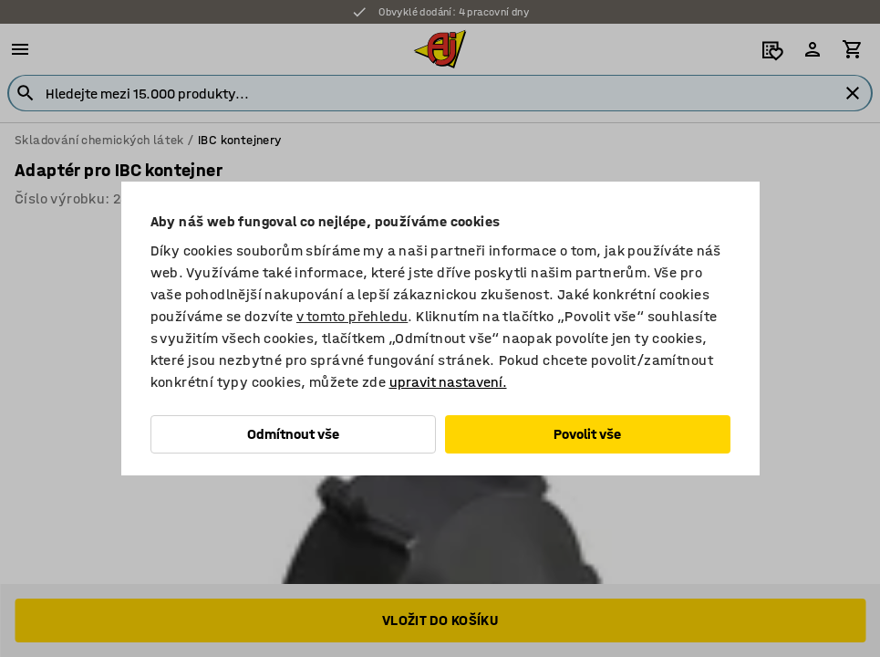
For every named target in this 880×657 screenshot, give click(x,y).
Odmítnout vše (293, 434)
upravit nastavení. (448, 382)
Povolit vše (587, 434)
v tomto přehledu (352, 316)
